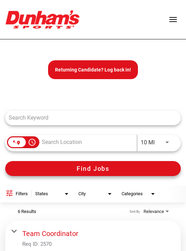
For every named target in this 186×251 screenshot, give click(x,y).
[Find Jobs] (93, 168)
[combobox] (89, 117)
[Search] (93, 168)
